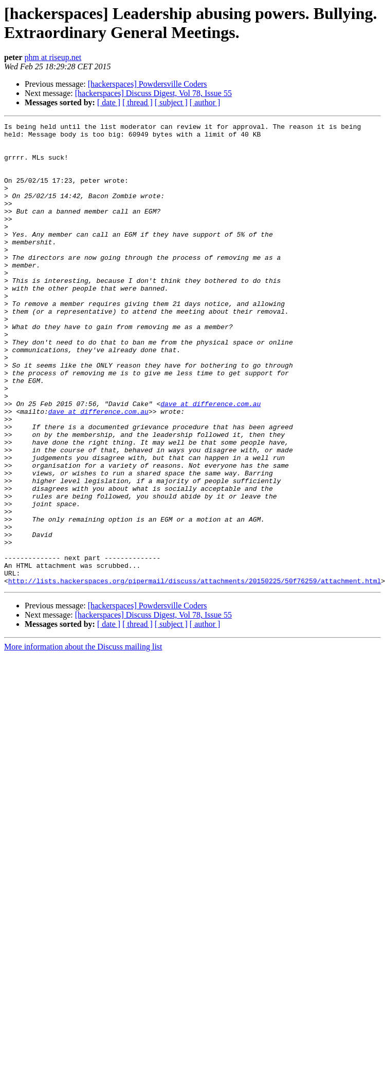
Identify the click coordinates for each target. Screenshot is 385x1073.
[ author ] (205, 102)
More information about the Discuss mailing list (83, 739)
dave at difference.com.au (210, 460)
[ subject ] (171, 102)
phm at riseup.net (53, 57)
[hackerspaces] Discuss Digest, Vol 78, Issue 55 (153, 93)
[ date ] (108, 102)
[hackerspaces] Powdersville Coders (147, 84)
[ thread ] (137, 102)
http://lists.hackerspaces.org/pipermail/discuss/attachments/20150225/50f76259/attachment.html (194, 673)
